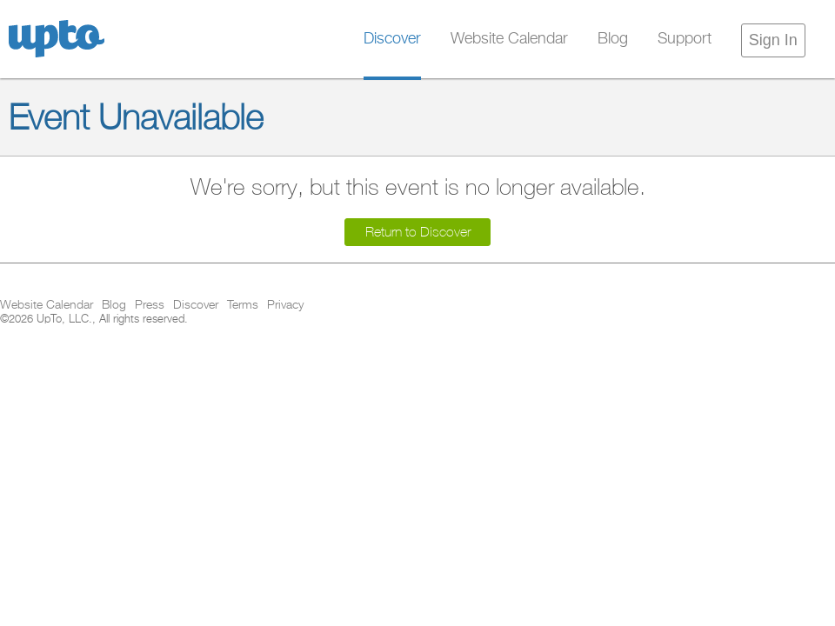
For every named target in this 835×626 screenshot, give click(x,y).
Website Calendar (509, 39)
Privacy (285, 305)
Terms (242, 305)
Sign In (773, 40)
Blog (613, 39)
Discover (392, 39)
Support (684, 39)
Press (149, 305)
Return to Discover (418, 231)
